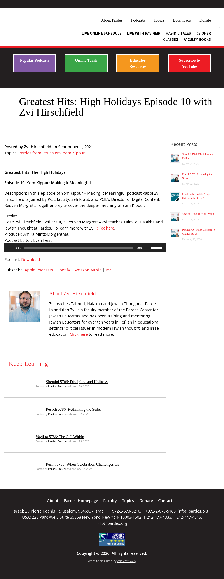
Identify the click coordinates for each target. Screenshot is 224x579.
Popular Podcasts (34, 60)
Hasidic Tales (178, 33)
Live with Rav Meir (143, 33)
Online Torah (86, 60)
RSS (109, 269)
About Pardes (111, 20)
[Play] (10, 247)
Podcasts (138, 20)
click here (105, 228)
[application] (85, 247)
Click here (79, 334)
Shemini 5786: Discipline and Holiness (77, 382)
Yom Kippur (74, 152)
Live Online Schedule (101, 33)
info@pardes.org (112, 523)
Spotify (63, 269)
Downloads (182, 20)
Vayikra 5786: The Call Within (60, 437)
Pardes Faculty (57, 386)
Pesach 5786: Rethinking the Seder (73, 409)
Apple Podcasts (39, 269)
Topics (159, 20)
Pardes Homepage (81, 500)
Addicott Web (126, 561)
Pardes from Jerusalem (40, 152)
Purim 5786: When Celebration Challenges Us (82, 464)
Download (30, 259)
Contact (165, 500)
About (52, 500)
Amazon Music (87, 269)
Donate (205, 20)
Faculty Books (197, 39)
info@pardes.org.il (195, 511)
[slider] (79, 248)
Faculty (110, 500)
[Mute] (148, 247)
